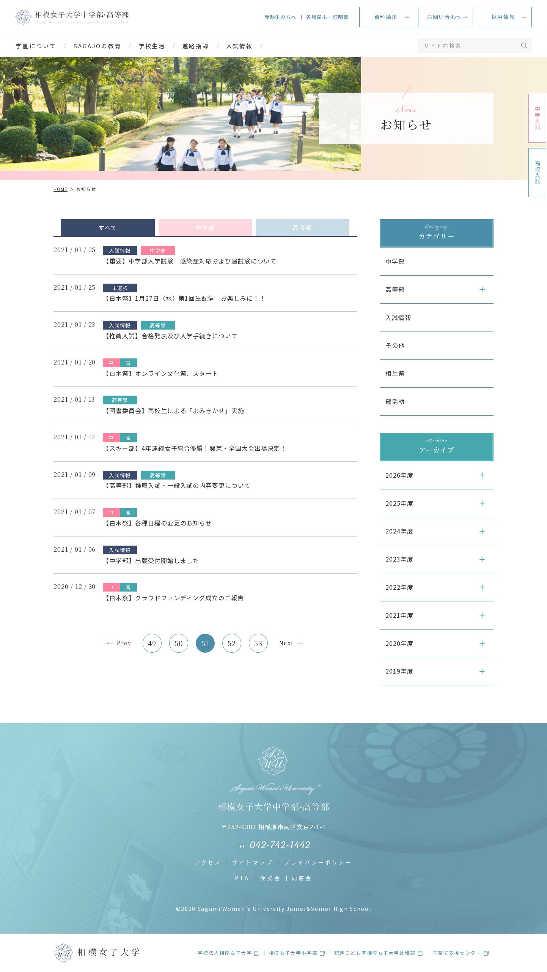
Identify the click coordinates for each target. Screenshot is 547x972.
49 (152, 643)
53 (258, 643)
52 (232, 643)
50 (178, 643)
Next (286, 643)
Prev (124, 643)
